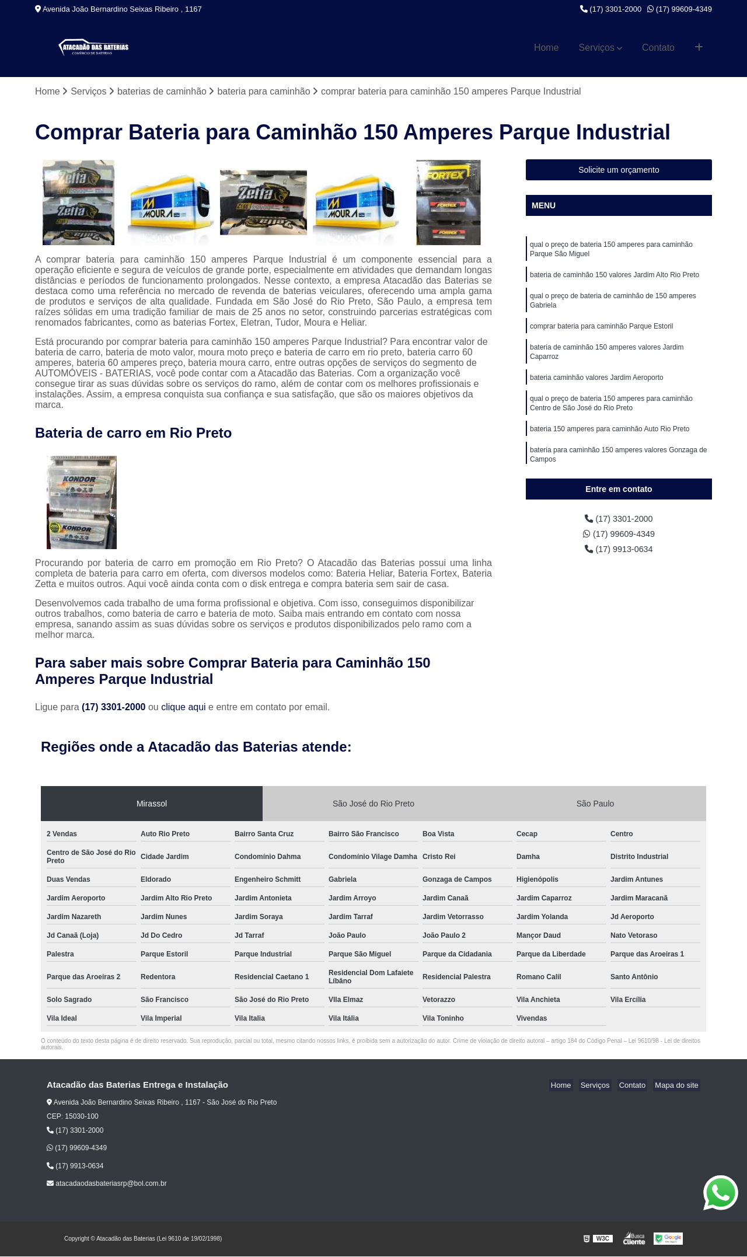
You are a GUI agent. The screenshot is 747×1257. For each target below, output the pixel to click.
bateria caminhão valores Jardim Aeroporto (597, 388)
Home (546, 48)
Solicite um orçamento (618, 170)
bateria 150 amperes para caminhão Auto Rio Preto (610, 443)
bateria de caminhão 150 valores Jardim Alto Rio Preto (614, 278)
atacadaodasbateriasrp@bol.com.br (107, 1185)
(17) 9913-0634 (619, 552)
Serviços (597, 48)
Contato (658, 48)
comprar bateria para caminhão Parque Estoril (601, 333)
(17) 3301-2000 (611, 9)
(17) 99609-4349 (679, 9)
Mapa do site (678, 1086)
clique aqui (183, 708)
